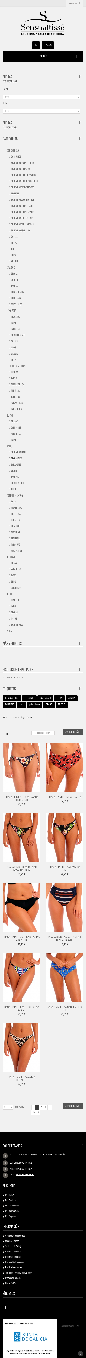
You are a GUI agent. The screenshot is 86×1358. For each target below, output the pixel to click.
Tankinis (15, 476)
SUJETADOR (45, 698)
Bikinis (14, 470)
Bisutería (15, 538)
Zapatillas (16, 433)
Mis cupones (10, 1216)
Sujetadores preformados (23, 175)
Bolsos (14, 501)
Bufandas (15, 526)
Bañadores (16, 464)
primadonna (34, 704)
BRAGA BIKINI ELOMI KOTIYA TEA (64, 797)
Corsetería (12, 150)
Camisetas (15, 329)
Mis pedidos (10, 1200)
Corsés (14, 236)
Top (12, 248)
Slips (13, 581)
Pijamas (14, 421)
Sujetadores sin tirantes (22, 187)
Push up (14, 261)
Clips (13, 255)
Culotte (14, 279)
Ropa (9, 631)
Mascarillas (16, 550)
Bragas (10, 267)
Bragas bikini (17, 458)
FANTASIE (9, 704)
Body (13, 359)
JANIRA (71, 698)
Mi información (12, 1211)
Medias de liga (17, 384)
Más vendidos (12, 643)
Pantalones (16, 409)
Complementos (18, 483)
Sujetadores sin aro (20, 168)
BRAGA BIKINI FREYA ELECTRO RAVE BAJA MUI (21, 1009)
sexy (21, 704)
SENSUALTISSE (12, 698)
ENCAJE (61, 704)
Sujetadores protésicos (22, 205)
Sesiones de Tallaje (13, 1246)
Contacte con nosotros (15, 1236)
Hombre (10, 557)
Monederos (16, 507)
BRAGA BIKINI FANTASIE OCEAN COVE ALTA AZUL (64, 939)
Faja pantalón (17, 292)
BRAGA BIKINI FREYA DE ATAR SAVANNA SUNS (22, 869)
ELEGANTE (29, 698)
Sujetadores (17, 624)
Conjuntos (16, 156)
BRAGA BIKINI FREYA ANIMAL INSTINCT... (21, 1079)
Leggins (14, 372)
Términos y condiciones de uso (18, 1273)
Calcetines (16, 587)
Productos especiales (18, 669)
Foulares (15, 519)
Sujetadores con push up (22, 199)
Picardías (15, 316)
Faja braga (16, 298)
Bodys (14, 242)
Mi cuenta (9, 1185)
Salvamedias (17, 402)
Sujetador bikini (18, 452)
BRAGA (49, 704)
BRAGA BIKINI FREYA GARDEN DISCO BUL (64, 1009)
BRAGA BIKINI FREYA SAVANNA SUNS (64, 869)
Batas (13, 322)
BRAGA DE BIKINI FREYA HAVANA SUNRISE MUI (21, 799)
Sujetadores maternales (22, 211)
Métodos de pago (13, 1278)
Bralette (15, 193)
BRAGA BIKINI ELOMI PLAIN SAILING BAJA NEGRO (21, 939)
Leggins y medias (16, 366)
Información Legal (13, 1252)
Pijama (14, 563)
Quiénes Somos (12, 1241)
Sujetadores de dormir (22, 218)
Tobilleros (16, 396)
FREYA (59, 698)
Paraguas (15, 544)
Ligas (13, 347)
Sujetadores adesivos (21, 230)
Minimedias (16, 390)
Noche (9, 415)
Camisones (16, 427)
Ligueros (15, 353)
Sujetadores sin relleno (22, 162)
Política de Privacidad (14, 1262)
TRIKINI (14, 489)
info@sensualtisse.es (25, 1175)
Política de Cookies (13, 1267)
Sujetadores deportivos (22, 224)
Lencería (11, 311)
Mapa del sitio (11, 1283)
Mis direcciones (12, 1206)
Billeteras (16, 513)
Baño (9, 446)
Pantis (14, 378)
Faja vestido (16, 304)
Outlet (10, 594)
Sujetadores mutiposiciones (24, 181)
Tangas (14, 285)
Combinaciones (18, 335)
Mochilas (15, 532)
